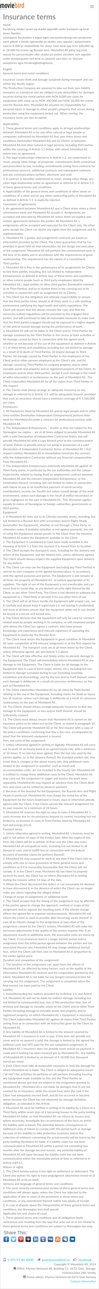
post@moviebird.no (56, 1260)
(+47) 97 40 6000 (20, 1260)
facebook (85, 1260)
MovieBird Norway (12, 6)
